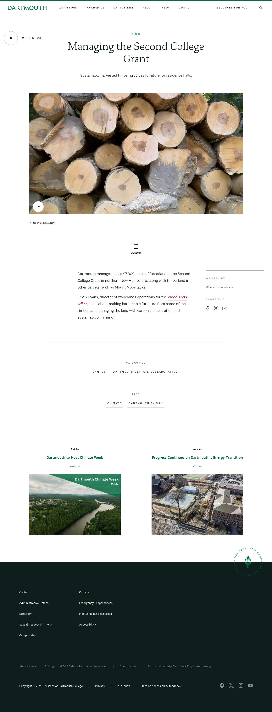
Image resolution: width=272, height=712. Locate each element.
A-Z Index (123, 686)
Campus (99, 371)
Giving (184, 7)
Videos (136, 34)
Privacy (100, 686)
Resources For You (233, 7)
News (166, 7)
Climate (114, 403)
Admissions (68, 7)
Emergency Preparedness (96, 603)
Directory (25, 614)
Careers (84, 592)
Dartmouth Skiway (146, 403)
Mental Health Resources (95, 614)
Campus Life (124, 7)
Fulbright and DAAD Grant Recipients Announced (76, 666)
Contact (24, 592)
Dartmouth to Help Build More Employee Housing (179, 666)
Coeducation (128, 666)
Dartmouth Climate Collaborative (145, 371)
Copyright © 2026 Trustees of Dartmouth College (51, 686)
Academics (96, 7)
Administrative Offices (33, 603)
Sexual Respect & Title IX (35, 624)
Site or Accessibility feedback (161, 686)
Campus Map (27, 635)
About (148, 7)
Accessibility (87, 624)
